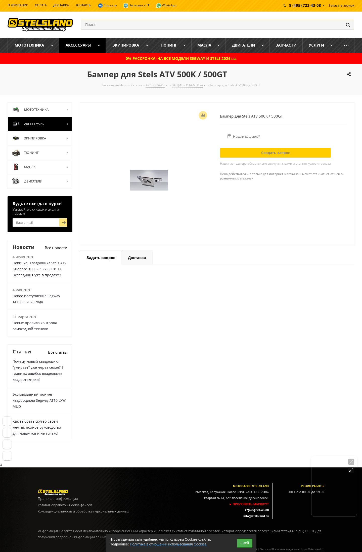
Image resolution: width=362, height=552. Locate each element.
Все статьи (57, 352)
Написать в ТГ (136, 5)
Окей (245, 543)
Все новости (56, 247)
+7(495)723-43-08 (257, 510)
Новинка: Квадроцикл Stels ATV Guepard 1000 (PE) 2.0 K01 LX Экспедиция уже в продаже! (39, 269)
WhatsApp (166, 5)
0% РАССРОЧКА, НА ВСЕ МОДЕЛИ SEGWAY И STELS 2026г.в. (181, 58)
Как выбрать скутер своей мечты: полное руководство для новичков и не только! (37, 427)
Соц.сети (107, 5)
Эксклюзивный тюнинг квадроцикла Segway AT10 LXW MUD (39, 400)
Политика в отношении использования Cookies (168, 544)
